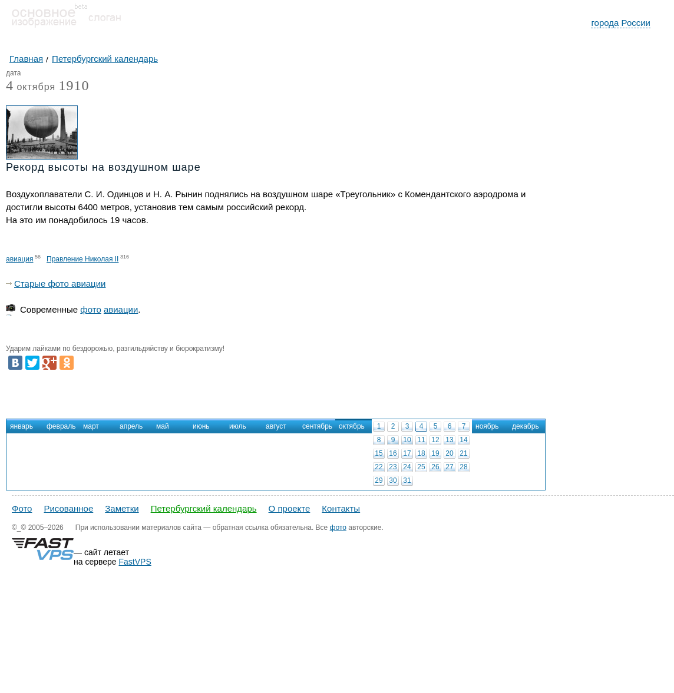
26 (435, 467)
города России (620, 23)
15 (378, 453)
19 (435, 453)
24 (407, 467)
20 (449, 453)
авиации (121, 309)
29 (378, 480)
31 (407, 480)
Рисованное (68, 508)
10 (407, 440)
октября (30, 87)
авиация (20, 259)
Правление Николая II (82, 259)
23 (393, 467)
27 (449, 467)
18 (421, 453)
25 (421, 467)
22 (378, 467)
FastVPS (135, 561)
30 (393, 480)
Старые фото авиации (59, 283)
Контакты (341, 508)
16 (393, 453)
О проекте (289, 508)
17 (407, 453)
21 (463, 453)
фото (90, 309)
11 (421, 440)
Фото (22, 508)
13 (449, 440)
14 (463, 440)
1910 (74, 85)
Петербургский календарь (204, 508)
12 (435, 440)
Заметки (121, 508)
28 (463, 467)
